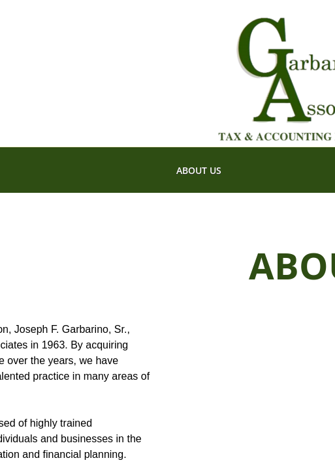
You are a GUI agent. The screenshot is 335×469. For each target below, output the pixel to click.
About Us (198, 170)
